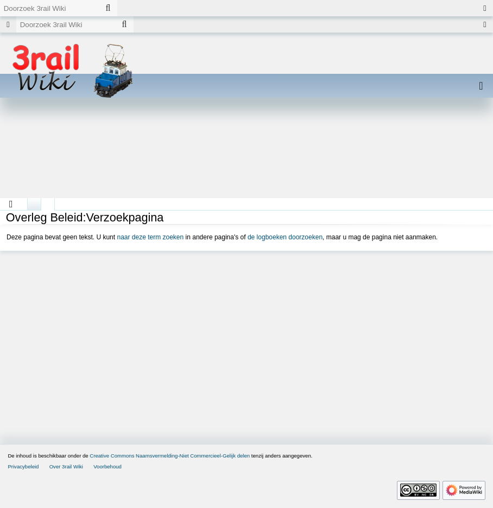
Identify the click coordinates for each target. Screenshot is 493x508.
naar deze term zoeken (150, 237)
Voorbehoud (107, 466)
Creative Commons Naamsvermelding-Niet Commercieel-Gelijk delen (170, 456)
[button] (11, 204)
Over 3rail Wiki (66, 466)
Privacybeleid (23, 466)
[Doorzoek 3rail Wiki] (49, 8)
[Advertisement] (246, 152)
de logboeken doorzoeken (285, 237)
